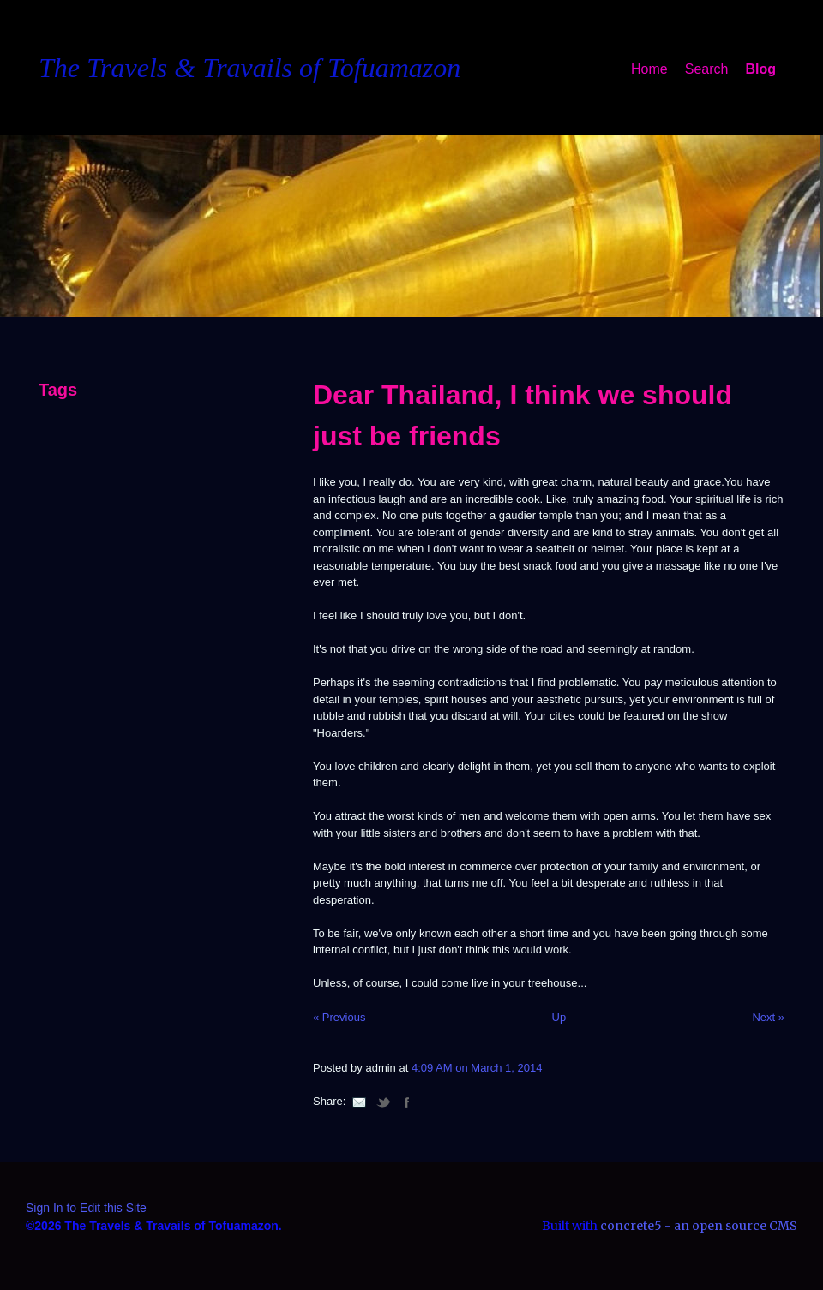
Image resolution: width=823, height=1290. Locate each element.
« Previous (339, 1017)
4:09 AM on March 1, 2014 (477, 1067)
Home (649, 69)
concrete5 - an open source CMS (698, 1225)
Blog (760, 69)
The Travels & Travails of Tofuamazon (249, 67)
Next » (768, 1017)
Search (707, 69)
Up (559, 1017)
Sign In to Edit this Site (86, 1208)
